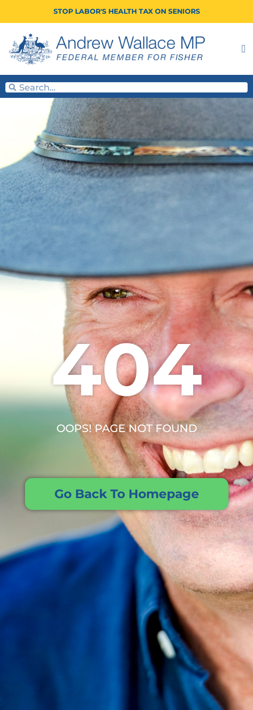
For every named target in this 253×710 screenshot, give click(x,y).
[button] (243, 49)
